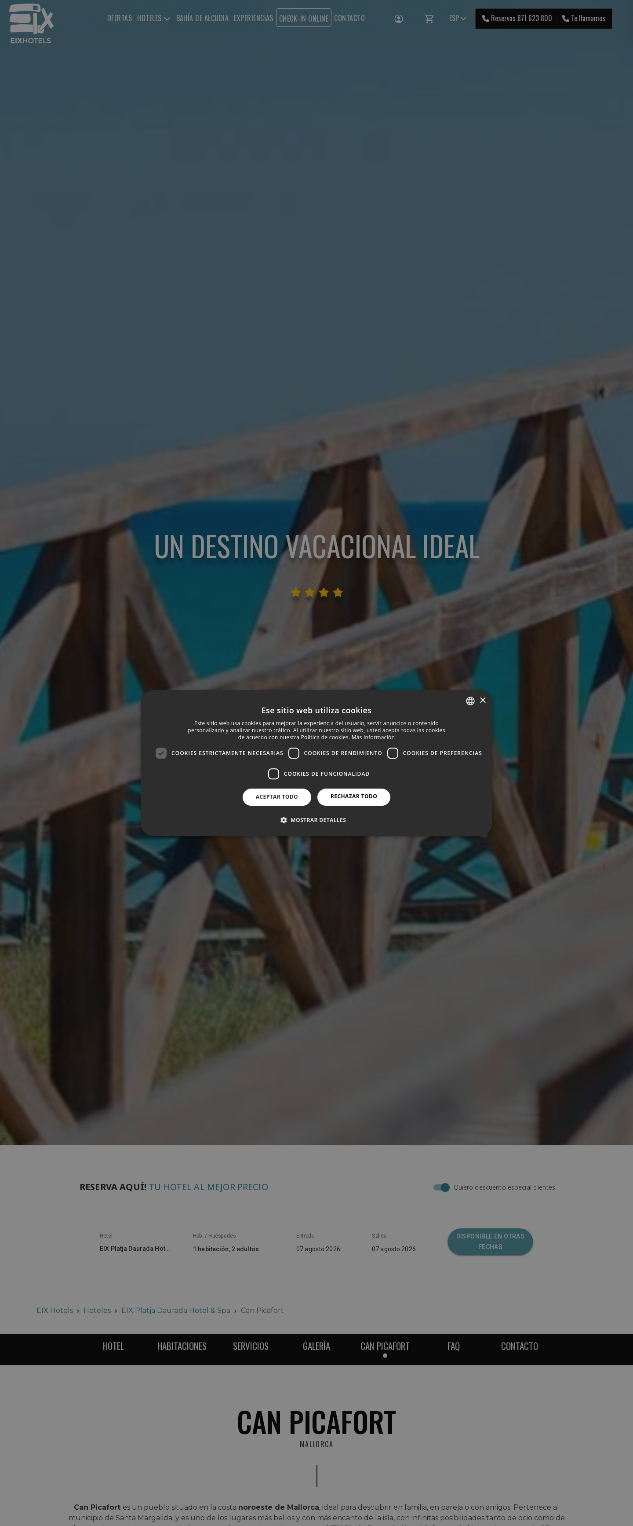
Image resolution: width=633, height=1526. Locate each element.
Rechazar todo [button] (354, 796)
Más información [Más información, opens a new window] (373, 737)
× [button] (482, 700)
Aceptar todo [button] (277, 796)
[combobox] (470, 701)
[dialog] (316, 763)
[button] (316, 820)
